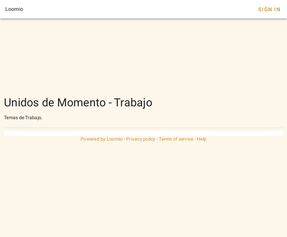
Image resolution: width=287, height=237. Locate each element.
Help (201, 139)
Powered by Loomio (102, 139)
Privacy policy (141, 139)
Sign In (269, 9)
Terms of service (176, 139)
